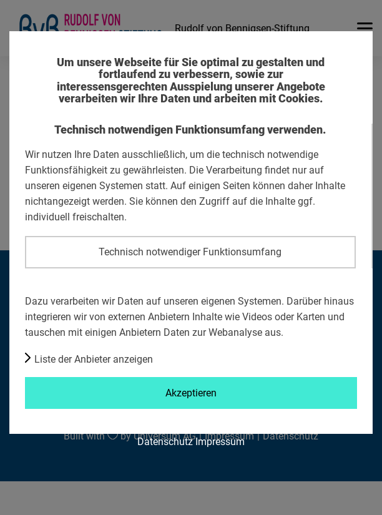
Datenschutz (165, 441)
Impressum (220, 441)
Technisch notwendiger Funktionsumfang (190, 251)
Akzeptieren (191, 393)
